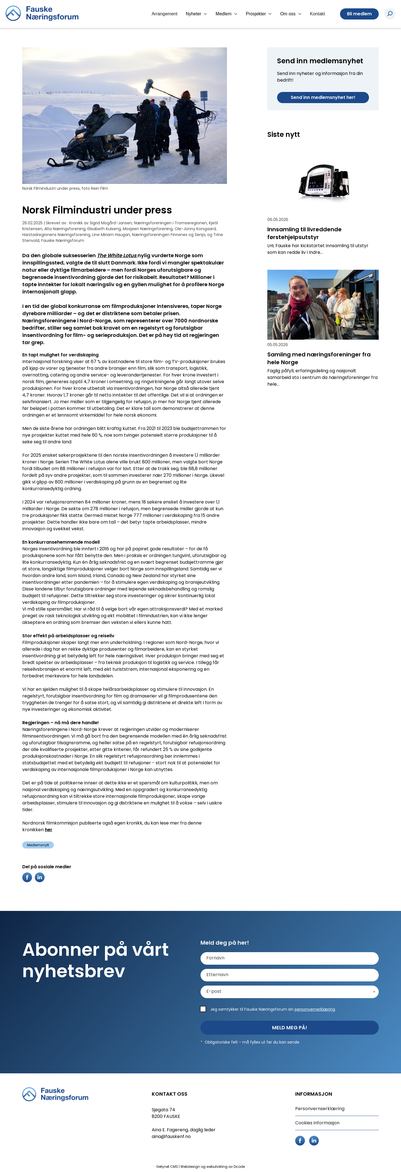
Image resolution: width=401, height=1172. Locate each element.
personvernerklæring (315, 1009)
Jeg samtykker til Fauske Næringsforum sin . (273, 1009)
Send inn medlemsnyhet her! (323, 97)
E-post (213, 991)
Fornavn (215, 958)
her (48, 829)
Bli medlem (359, 14)
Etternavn (217, 974)
